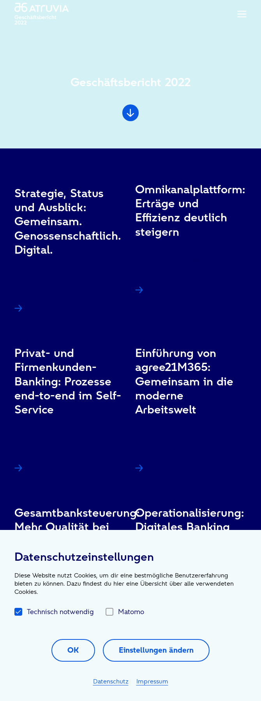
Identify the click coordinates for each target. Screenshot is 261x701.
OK (73, 650)
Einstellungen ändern (156, 650)
